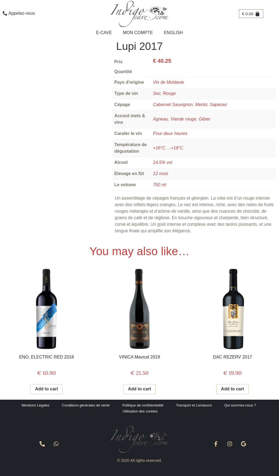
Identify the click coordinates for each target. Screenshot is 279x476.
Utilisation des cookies (140, 411)
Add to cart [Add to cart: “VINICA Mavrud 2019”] (139, 389)
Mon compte (138, 32)
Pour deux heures (170, 133)
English (173, 32)
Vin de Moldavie (168, 82)
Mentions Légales (35, 405)
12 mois (160, 173)
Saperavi (218, 104)
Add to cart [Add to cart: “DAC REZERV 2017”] (232, 389)
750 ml (159, 184)
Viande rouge (183, 119)
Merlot (201, 104)
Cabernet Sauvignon (173, 104)
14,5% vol (162, 162)
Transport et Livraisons (194, 405)
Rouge (169, 93)
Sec (157, 93)
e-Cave (104, 32)
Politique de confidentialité (142, 405)
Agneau (160, 119)
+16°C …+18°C (168, 148)
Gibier (204, 119)
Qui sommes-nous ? (240, 405)
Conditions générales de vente (86, 405)
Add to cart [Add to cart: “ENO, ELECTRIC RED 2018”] (46, 389)
